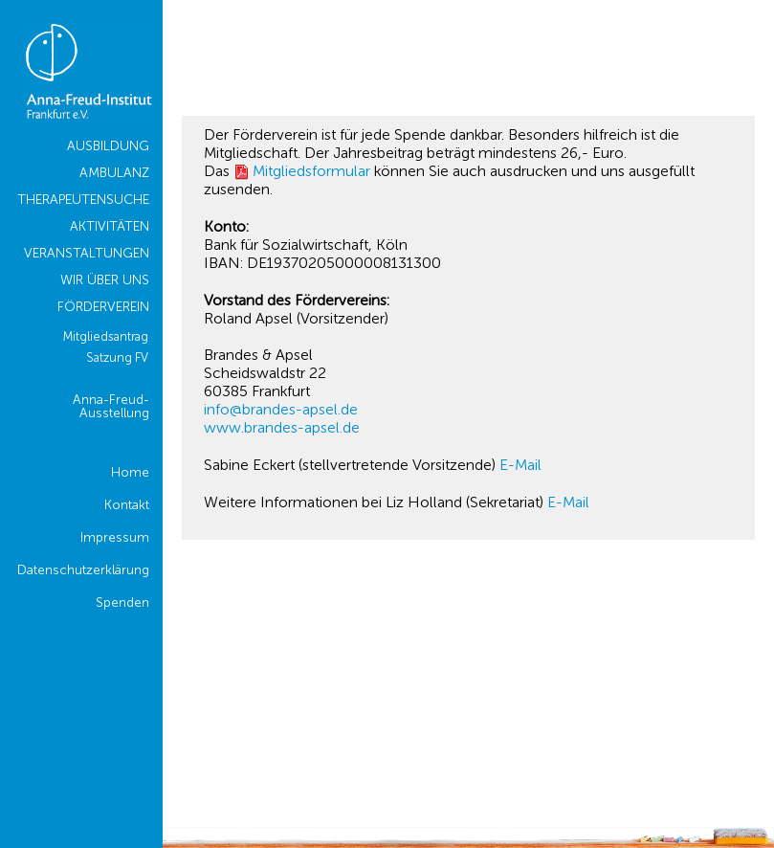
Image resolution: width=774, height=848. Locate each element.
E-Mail (520, 465)
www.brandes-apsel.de (282, 427)
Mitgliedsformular (311, 171)
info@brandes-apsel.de (281, 409)
